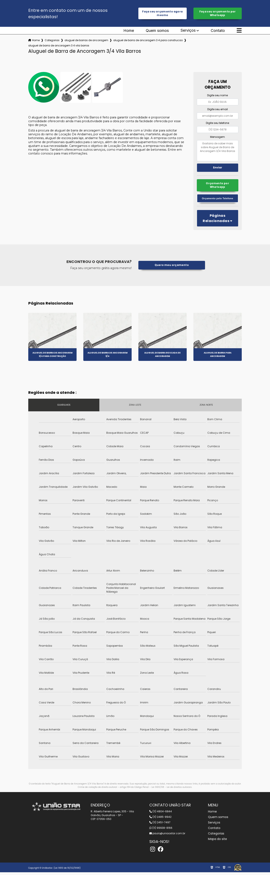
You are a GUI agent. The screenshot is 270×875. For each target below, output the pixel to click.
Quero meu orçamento (171, 268)
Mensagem (217, 138)
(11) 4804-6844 (160, 814)
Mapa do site (217, 842)
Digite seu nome (217, 96)
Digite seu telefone (217, 124)
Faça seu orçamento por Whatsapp (217, 14)
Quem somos (157, 32)
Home (128, 32)
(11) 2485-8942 (160, 819)
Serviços (188, 32)
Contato (218, 32)
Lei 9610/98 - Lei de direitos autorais (171, 789)
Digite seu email (217, 110)
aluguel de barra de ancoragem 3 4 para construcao (148, 41)
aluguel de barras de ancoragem (86, 41)
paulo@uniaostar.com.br (167, 836)
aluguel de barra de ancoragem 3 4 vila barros (58, 46)
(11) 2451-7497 (159, 825)
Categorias (52, 41)
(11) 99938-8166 (160, 830)
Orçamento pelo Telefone (218, 200)
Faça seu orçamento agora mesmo (162, 14)
